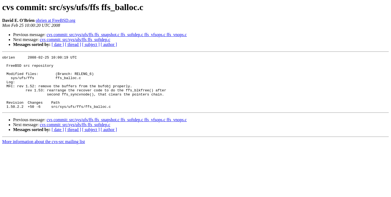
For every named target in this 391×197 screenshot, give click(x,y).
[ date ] (58, 44)
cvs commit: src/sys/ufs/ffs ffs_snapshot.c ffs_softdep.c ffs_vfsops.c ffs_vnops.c (117, 34)
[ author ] (109, 44)
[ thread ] (73, 44)
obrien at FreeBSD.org (55, 20)
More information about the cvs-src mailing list (43, 152)
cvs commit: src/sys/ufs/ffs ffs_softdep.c (75, 39)
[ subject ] (91, 44)
